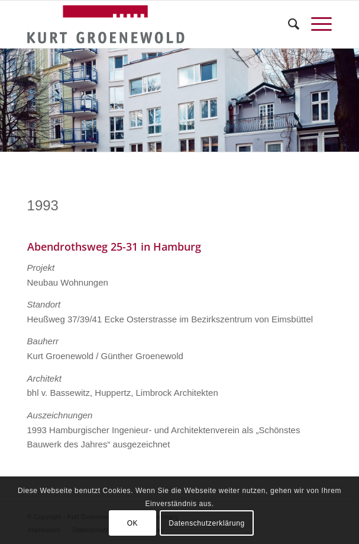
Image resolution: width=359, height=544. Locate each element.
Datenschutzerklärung (207, 523)
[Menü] (315, 24)
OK (132, 523)
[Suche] (287, 24)
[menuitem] (287, 24)
